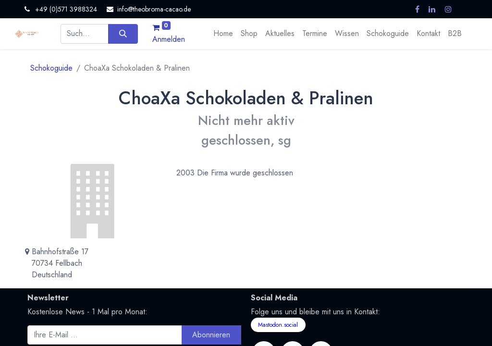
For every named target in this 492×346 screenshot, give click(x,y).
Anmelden (168, 39)
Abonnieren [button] (211, 334)
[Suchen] (122, 33)
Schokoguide (51, 68)
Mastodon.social (278, 325)
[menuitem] (223, 33)
